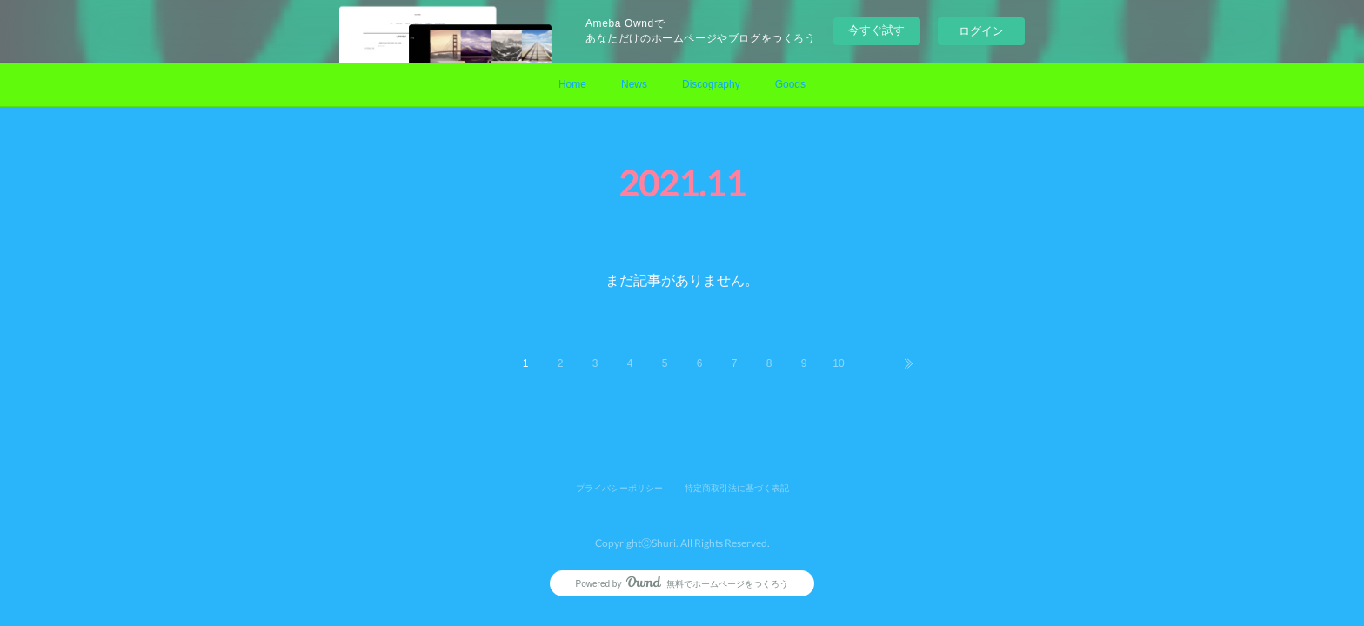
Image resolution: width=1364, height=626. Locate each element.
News (634, 84)
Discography (711, 84)
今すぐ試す (876, 30)
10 (838, 363)
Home (572, 84)
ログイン (981, 30)
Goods (790, 84)
